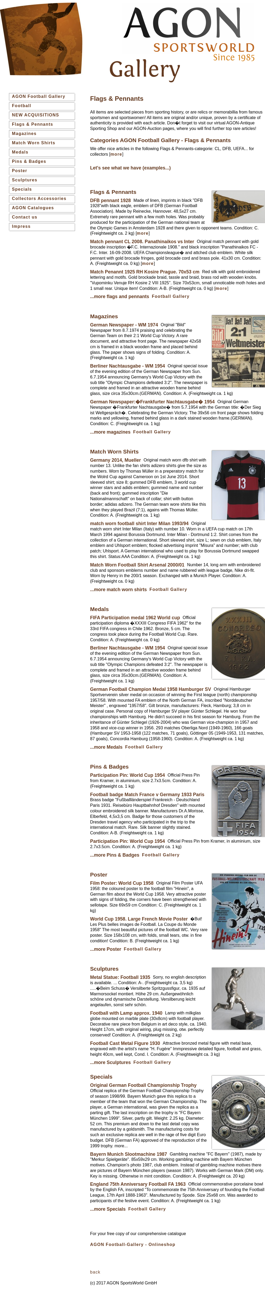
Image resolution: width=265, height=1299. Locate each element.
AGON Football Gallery (38, 96)
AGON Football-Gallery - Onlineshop (132, 1244)
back (95, 1272)
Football (21, 105)
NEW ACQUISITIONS (35, 115)
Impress (21, 226)
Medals (20, 152)
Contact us (24, 217)
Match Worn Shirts (33, 143)
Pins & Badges (29, 161)
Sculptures (24, 180)
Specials (22, 189)
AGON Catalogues (33, 208)
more (116, 154)
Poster (19, 170)
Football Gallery (170, 296)
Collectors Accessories (39, 198)
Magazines (24, 133)
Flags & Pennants (32, 124)
